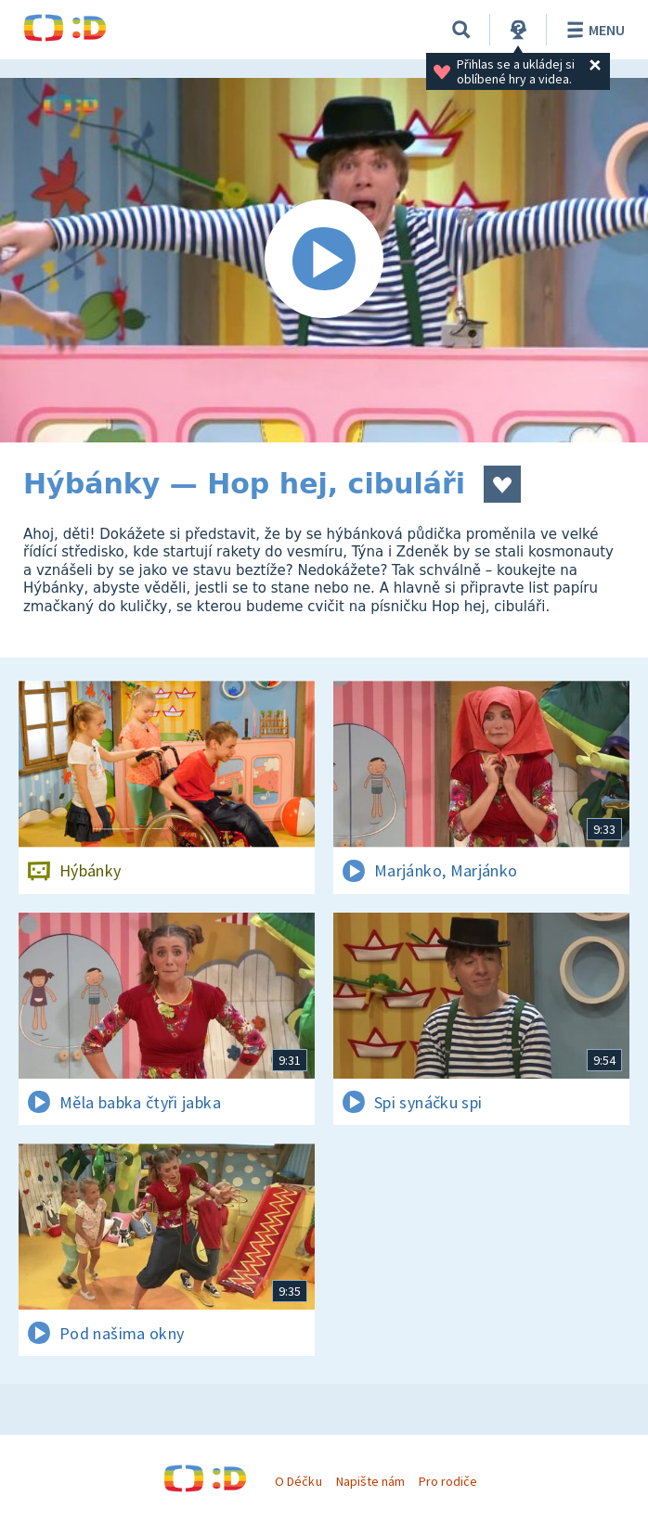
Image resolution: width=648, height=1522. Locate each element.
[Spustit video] (324, 260)
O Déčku (298, 1481)
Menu (593, 30)
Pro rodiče (448, 1481)
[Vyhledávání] (461, 29)
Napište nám (370, 1481)
